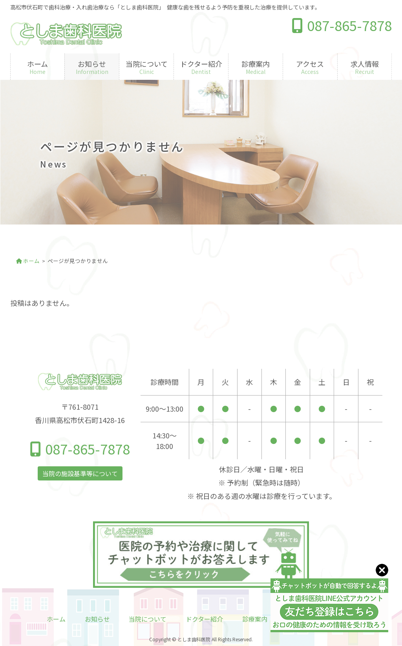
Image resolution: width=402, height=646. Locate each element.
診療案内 (254, 619)
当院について (147, 619)
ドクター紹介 (204, 619)
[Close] (382, 569)
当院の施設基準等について (80, 473)
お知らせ (97, 619)
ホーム (56, 619)
